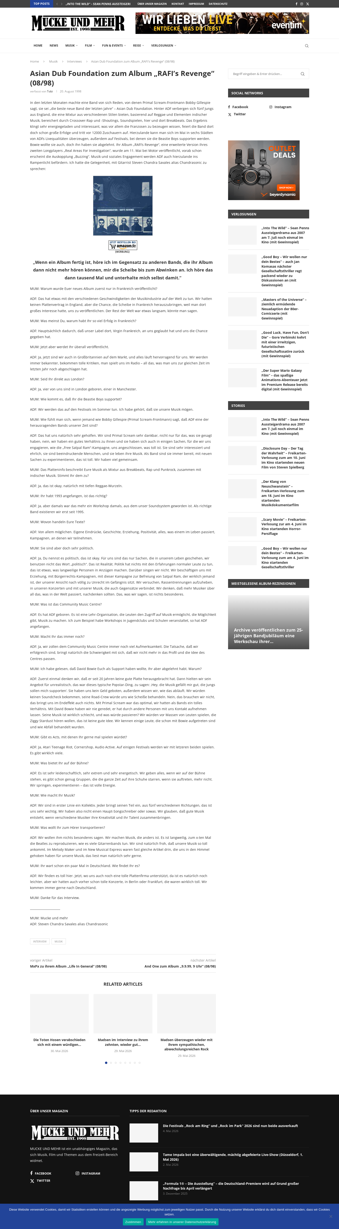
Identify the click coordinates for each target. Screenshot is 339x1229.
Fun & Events (112, 45)
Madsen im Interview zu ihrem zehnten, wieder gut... (123, 1042)
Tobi (50, 91)
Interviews (74, 61)
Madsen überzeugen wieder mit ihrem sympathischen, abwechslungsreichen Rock (187, 1044)
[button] (57, 4)
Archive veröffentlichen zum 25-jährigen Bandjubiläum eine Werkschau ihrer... (268, 635)
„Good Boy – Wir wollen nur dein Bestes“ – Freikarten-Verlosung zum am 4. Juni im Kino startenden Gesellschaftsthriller (285, 557)
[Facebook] (296, 4)
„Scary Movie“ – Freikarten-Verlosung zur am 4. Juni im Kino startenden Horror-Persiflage (284, 526)
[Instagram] (301, 4)
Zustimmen (133, 1222)
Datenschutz (218, 3)
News (54, 45)
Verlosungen (162, 45)
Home (38, 45)
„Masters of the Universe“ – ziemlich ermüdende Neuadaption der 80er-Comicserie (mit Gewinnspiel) (284, 308)
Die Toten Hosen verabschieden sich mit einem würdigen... (59, 1042)
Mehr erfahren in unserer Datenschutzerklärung (182, 1222)
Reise (137, 45)
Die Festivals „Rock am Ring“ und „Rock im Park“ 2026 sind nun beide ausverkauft (230, 1125)
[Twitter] (307, 4)
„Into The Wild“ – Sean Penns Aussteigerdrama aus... (107, 4)
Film (88, 45)
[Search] (306, 46)
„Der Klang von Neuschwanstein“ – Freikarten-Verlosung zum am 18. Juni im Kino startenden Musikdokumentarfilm (282, 493)
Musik (70, 45)
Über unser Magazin (152, 3)
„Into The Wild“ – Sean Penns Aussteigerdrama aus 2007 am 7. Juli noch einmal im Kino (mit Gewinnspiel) (285, 235)
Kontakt (178, 3)
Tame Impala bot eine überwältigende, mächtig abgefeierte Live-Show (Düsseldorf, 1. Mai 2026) (233, 1157)
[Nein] (330, 1217)
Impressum (196, 3)
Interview (40, 941)
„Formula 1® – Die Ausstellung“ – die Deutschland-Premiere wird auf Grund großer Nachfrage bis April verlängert (231, 1186)
